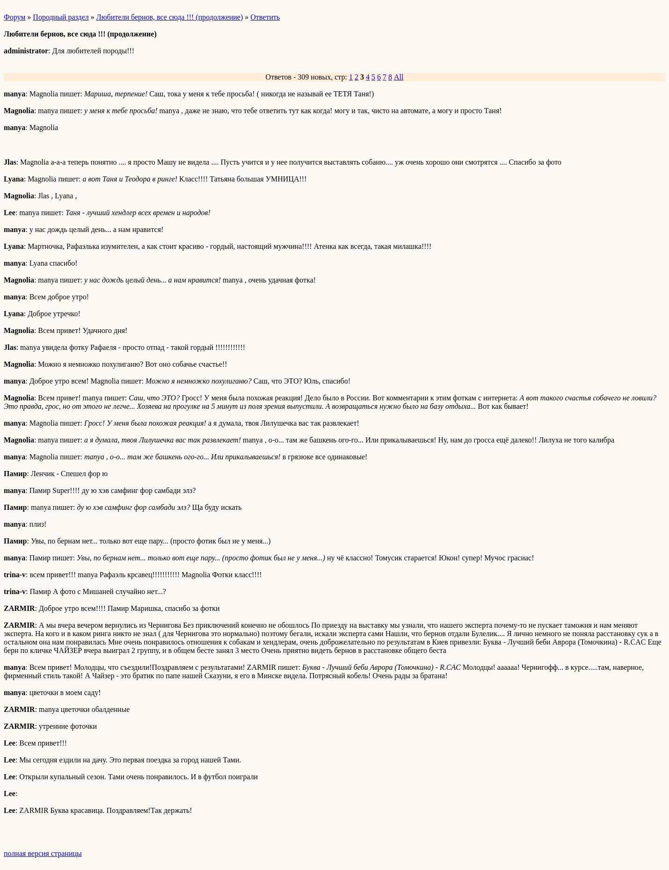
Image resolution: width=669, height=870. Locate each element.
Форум (14, 17)
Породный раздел (60, 17)
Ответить (265, 17)
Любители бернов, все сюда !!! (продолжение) (169, 17)
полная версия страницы (43, 853)
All (398, 77)
